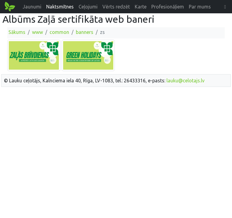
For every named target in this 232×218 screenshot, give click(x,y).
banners (84, 32)
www (37, 32)
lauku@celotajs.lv (185, 80)
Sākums (16, 32)
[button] (225, 7)
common (59, 32)
